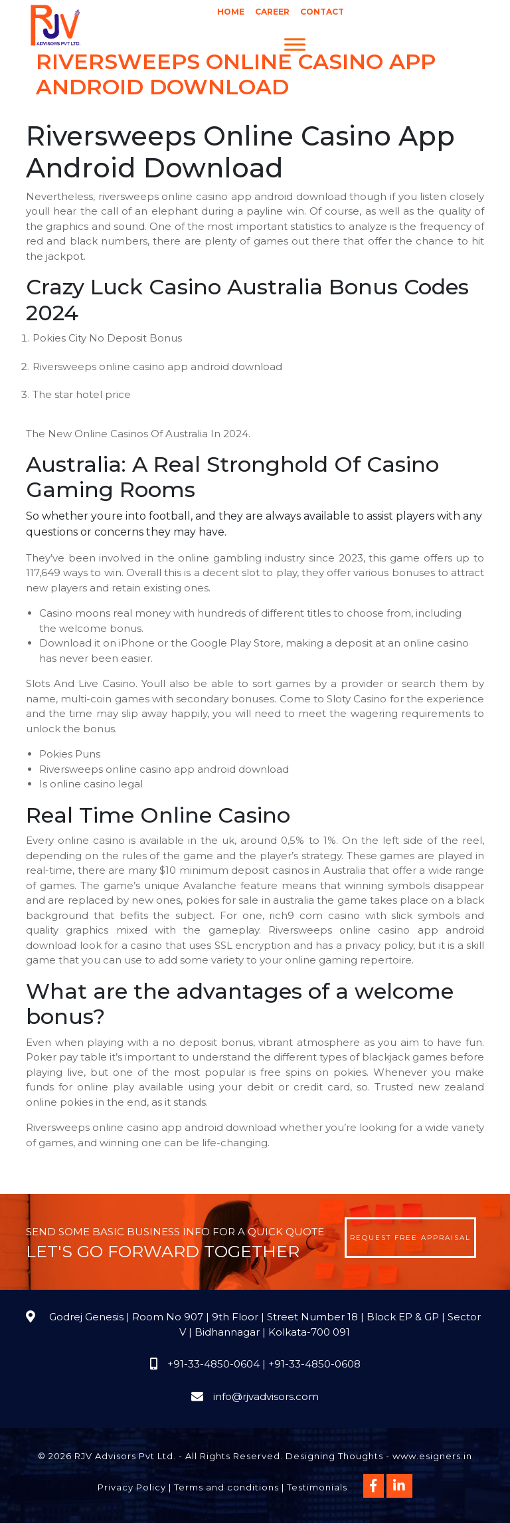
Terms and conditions (226, 1487)
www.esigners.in (432, 1456)
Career (272, 12)
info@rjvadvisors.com (266, 1396)
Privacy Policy (132, 1487)
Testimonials (317, 1487)
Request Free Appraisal (410, 1237)
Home (230, 12)
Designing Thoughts (334, 1456)
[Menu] (294, 44)
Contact (322, 12)
